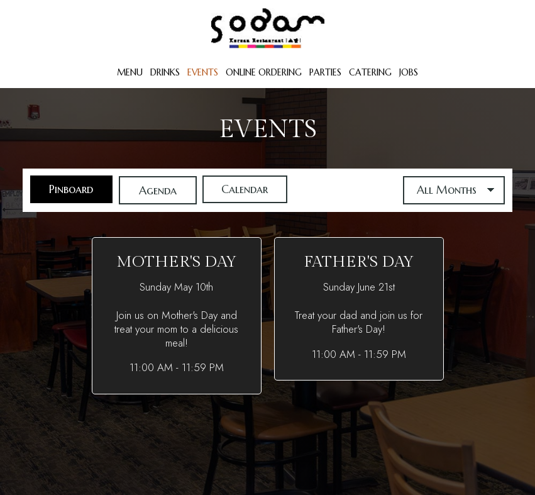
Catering (370, 72)
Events (202, 72)
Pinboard (62, 189)
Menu (130, 72)
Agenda (150, 189)
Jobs (408, 72)
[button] (177, 315)
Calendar (239, 189)
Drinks (165, 72)
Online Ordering (264, 72)
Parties (325, 72)
